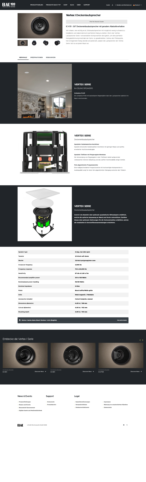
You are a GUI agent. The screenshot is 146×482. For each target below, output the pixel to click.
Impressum (107, 402)
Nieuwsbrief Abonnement (27, 407)
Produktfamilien (36, 5)
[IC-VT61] (120, 355)
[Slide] (20, 25)
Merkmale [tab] (23, 57)
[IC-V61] (25, 355)
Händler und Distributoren (123, 5)
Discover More (40, 371)
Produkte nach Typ (53, 5)
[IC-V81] (73, 355)
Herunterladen (122, 320)
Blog (72, 5)
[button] (137, 5)
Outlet (108, 5)
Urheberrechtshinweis (82, 407)
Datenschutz (108, 407)
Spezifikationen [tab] (36, 57)
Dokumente (50, 402)
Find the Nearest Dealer (97, 21)
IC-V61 (5, 372)
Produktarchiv (51, 404)
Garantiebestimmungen (83, 402)
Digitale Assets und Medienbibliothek (30, 410)
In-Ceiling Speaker (8, 370)
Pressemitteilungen (25, 402)
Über (79, 5)
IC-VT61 (101, 372)
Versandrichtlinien (81, 404)
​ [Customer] (112, 5)
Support (87, 5)
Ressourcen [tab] (50, 57)
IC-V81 (53, 372)
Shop (65, 5)
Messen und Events (25, 404)
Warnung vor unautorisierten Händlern (116, 404)
